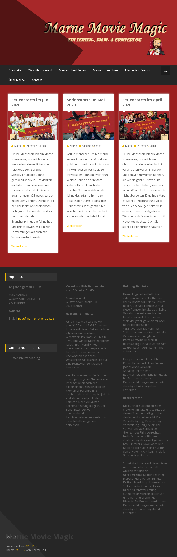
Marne (17, 145)
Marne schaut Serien (72, 70)
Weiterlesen (19, 246)
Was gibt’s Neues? (40, 70)
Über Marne (17, 80)
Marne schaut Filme (105, 70)
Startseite (15, 70)
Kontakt (37, 80)
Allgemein (32, 145)
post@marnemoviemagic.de (36, 318)
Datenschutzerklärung (25, 358)
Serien (42, 145)
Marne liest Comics (137, 70)
